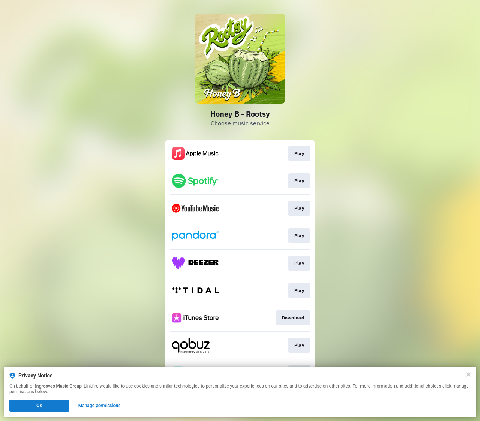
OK (39, 405)
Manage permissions (99, 405)
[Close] (468, 374)
